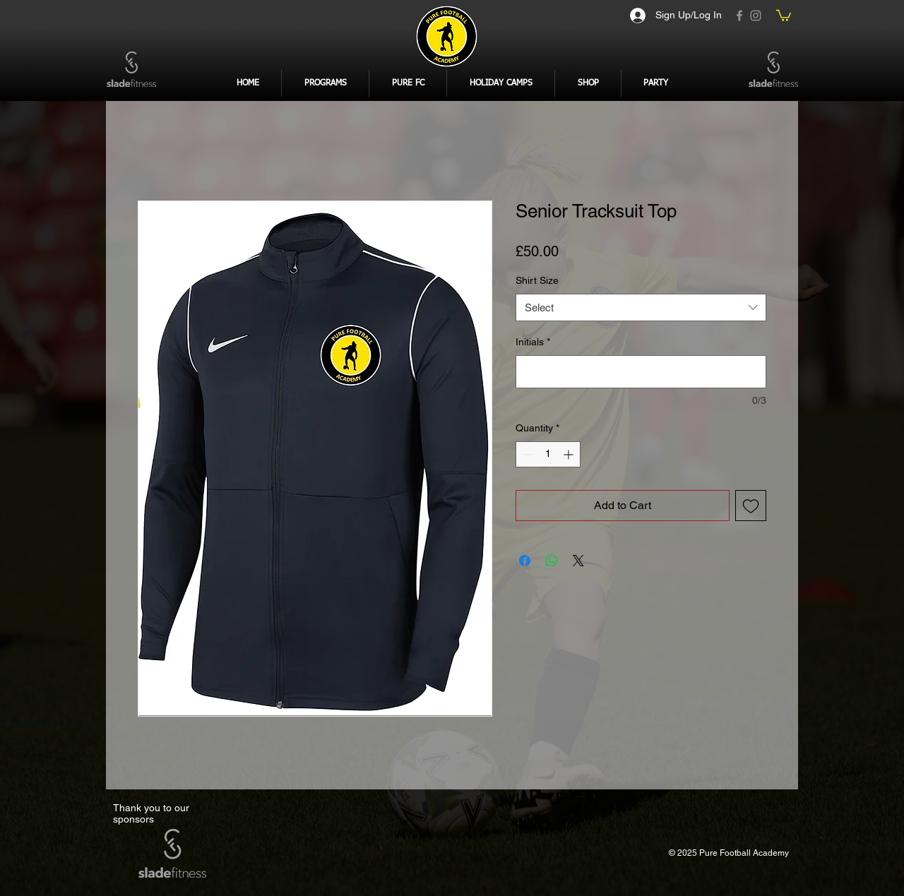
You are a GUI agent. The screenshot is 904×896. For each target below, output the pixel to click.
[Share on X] (578, 560)
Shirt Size (537, 280)
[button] (783, 14)
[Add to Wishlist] (750, 505)
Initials (533, 341)
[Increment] (569, 454)
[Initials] (641, 372)
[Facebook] (739, 15)
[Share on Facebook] (524, 560)
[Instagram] (756, 15)
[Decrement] (526, 454)
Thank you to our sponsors (151, 813)
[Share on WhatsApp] (551, 560)
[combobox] (641, 307)
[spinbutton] (548, 454)
